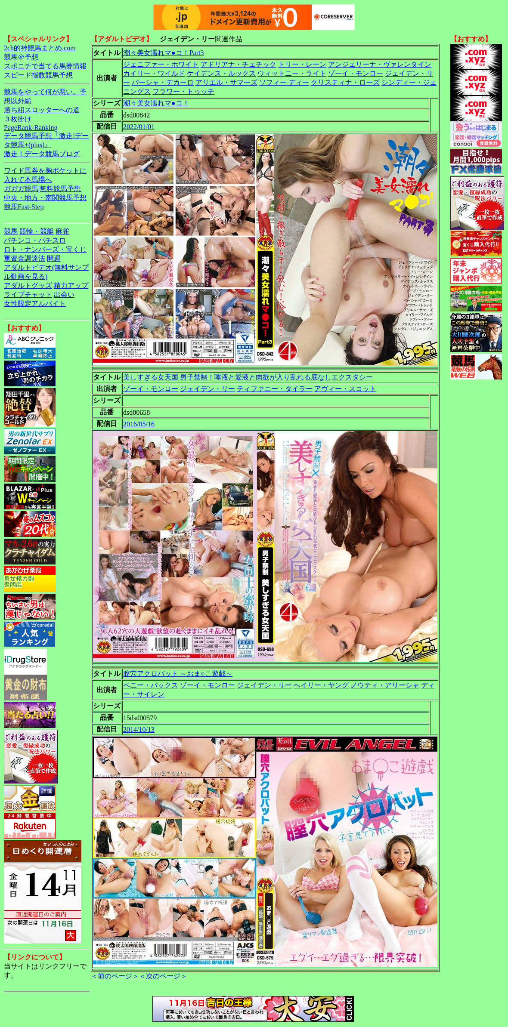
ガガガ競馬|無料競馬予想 (42, 188)
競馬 (11, 231)
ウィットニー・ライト (291, 73)
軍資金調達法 (24, 258)
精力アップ (71, 285)
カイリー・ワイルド (154, 73)
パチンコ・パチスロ (35, 240)
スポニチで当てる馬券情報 (45, 66)
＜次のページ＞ (163, 976)
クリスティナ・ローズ (345, 82)
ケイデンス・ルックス (221, 73)
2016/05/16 (139, 424)
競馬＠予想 (21, 57)
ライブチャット (28, 294)
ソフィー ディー (284, 82)
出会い (64, 294)
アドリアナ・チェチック (238, 64)
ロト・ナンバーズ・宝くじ (45, 249)
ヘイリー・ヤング (321, 685)
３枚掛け (17, 119)
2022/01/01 (139, 126)
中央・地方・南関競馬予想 (45, 197)
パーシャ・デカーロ (163, 82)
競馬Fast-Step (23, 206)
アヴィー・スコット (345, 388)
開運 (54, 258)
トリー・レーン (302, 64)
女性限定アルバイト (35, 303)
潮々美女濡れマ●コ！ (156, 103)
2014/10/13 (139, 729)
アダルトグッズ (28, 285)
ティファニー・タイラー (275, 388)
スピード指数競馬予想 (38, 75)
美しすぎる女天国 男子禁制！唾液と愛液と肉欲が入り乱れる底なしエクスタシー (248, 377)
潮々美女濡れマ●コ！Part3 (163, 52)
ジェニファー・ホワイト (161, 64)
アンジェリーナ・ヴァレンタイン (379, 64)
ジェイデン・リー (207, 388)
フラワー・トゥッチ (183, 91)
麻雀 (62, 231)
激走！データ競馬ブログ (42, 153)
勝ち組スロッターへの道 (42, 110)
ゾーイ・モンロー (355, 73)
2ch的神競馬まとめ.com (40, 48)
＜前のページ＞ (115, 976)
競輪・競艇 (36, 231)
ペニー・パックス (150, 685)
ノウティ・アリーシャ (384, 685)
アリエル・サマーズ (226, 82)
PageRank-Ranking (30, 127)
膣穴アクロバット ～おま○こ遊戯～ (177, 673)
